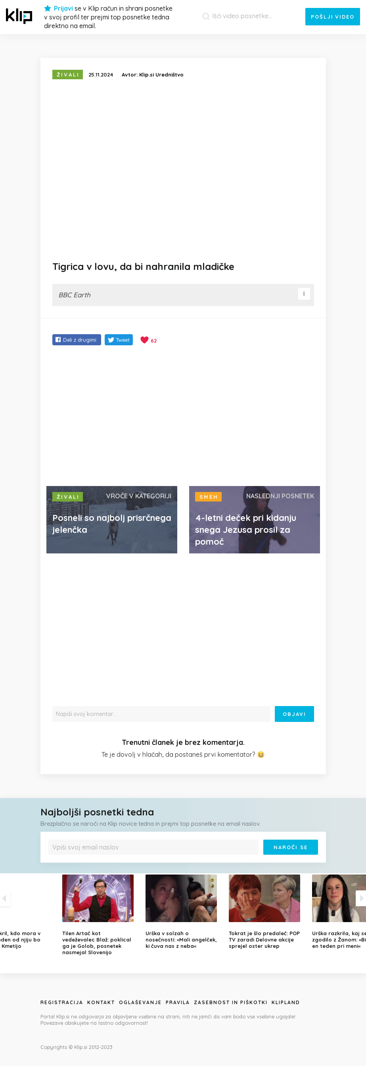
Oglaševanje (140, 1002)
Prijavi (63, 8)
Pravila (178, 1002)
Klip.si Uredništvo (161, 74)
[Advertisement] (183, 416)
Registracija (61, 1002)
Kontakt (101, 1002)
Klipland (286, 1002)
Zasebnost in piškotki (231, 1002)
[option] (183, 912)
